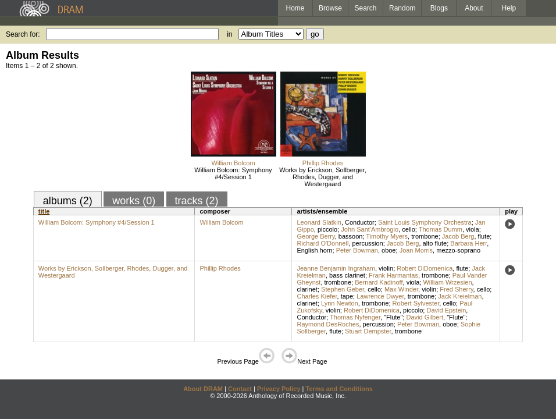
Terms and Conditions (339, 388)
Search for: (23, 34)
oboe (388, 250)
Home (295, 8)
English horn (314, 250)
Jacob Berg (458, 236)
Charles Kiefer (317, 296)
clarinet (307, 289)
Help (509, 8)
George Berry (315, 236)
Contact (240, 388)
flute (484, 236)
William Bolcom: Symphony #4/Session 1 (233, 173)
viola (472, 229)
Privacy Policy (279, 388)
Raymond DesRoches (328, 324)
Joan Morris (416, 250)
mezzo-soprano (458, 250)
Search (366, 8)
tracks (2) (197, 201)
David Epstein (446, 310)
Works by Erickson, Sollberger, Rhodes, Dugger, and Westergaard (322, 176)
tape (347, 296)
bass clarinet (347, 275)
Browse (330, 8)
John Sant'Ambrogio (369, 229)
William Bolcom (233, 162)
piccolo (327, 229)
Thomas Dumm (440, 229)
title (44, 211)
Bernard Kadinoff (378, 282)
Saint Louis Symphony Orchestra (425, 222)
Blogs (439, 8)
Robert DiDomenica (424, 268)
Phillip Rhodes (322, 162)
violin (386, 268)
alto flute (435, 243)
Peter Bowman (357, 250)
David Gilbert (424, 317)
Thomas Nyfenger (355, 317)
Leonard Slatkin (319, 222)
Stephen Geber (342, 289)
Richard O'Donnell (322, 243)
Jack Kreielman (460, 296)
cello (408, 229)
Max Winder (401, 289)
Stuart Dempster (368, 331)
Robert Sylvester (416, 303)
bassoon (350, 236)
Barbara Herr (468, 243)
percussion (367, 243)
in (229, 34)
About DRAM (203, 388)
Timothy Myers (387, 236)
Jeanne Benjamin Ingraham (336, 268)
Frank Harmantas (393, 275)
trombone (424, 236)
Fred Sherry (456, 289)
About (474, 8)
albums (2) (67, 201)
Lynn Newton (339, 303)
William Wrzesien (447, 282)
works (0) (133, 201)
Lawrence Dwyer (380, 296)
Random (402, 8)
